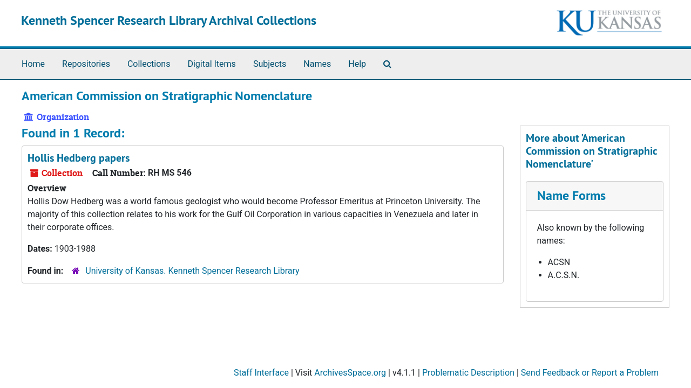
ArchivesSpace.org (350, 373)
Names (317, 64)
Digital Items (211, 64)
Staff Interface (261, 373)
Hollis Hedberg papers (79, 158)
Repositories (86, 64)
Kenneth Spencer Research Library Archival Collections (168, 20)
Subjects (269, 64)
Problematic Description (468, 373)
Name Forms (571, 195)
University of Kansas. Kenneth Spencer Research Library (192, 271)
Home (33, 64)
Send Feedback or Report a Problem (590, 373)
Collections (149, 64)
